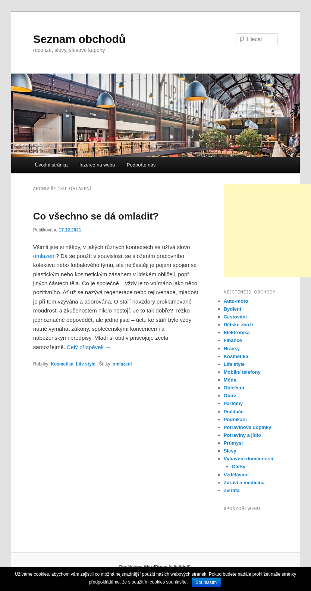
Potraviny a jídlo (242, 435)
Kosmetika (62, 364)
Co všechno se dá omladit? (96, 216)
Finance (233, 340)
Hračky (232, 348)
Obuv (230, 395)
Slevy (230, 451)
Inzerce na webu (97, 165)
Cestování (235, 317)
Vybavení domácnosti (248, 458)
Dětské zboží (238, 324)
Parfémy (233, 403)
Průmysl (233, 443)
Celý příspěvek (89, 347)
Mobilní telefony (242, 372)
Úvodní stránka (51, 165)
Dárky (238, 466)
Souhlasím (206, 582)
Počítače (234, 411)
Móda (230, 380)
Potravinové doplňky (247, 427)
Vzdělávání (236, 475)
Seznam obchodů (79, 39)
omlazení (44, 256)
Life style (85, 364)
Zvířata (232, 490)
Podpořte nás (141, 165)
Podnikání (235, 419)
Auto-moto (236, 301)
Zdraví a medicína (244, 482)
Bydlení (232, 309)
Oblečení (234, 388)
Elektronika (237, 332)
